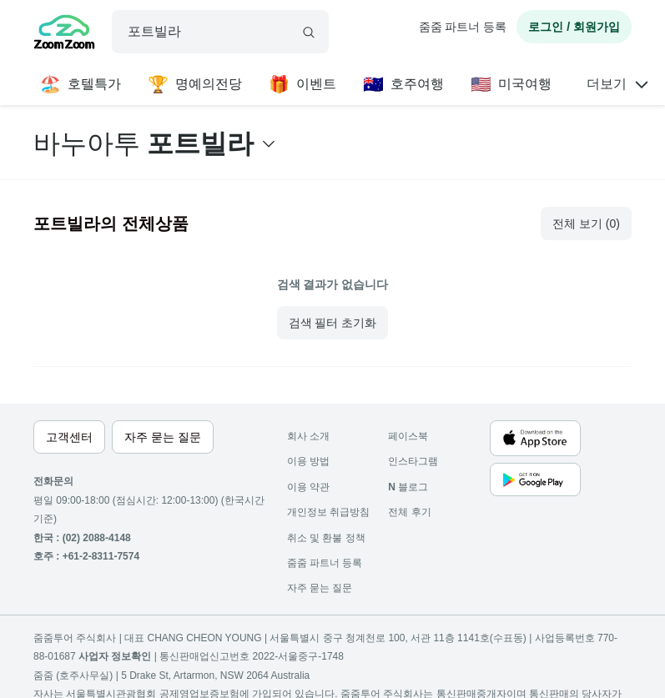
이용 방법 (308, 461)
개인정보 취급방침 (328, 512)
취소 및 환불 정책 (326, 538)
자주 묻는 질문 (320, 588)
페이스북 (408, 436)
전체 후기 (409, 512)
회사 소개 (308, 436)
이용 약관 (308, 487)
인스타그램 (413, 461)
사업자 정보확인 (114, 656)
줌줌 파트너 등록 (463, 26)
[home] (64, 34)
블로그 (408, 487)
